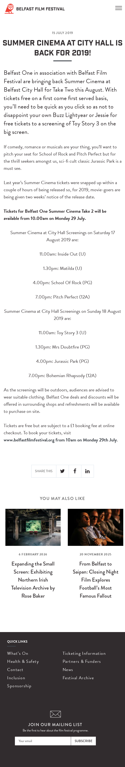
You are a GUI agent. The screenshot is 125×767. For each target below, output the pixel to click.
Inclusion (16, 678)
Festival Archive (78, 678)
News (68, 669)
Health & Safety (23, 661)
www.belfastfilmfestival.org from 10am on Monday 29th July (60, 439)
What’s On (17, 653)
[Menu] (118, 6)
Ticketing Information (84, 653)
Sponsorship (19, 686)
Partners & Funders (82, 661)
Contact (15, 669)
